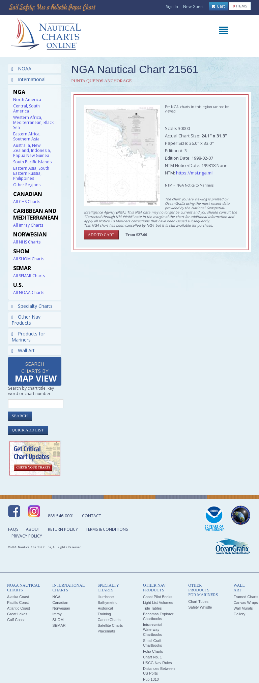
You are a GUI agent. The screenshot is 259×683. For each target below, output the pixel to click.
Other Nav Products (25, 320)
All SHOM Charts (28, 259)
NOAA (21, 68)
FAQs (13, 529)
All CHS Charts (26, 201)
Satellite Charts (110, 625)
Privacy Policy (26, 536)
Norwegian (61, 608)
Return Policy (63, 529)
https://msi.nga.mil (194, 173)
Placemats (106, 631)
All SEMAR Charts (29, 276)
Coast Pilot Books (157, 597)
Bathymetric (107, 602)
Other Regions (26, 185)
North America (27, 99)
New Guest (193, 6)
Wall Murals (243, 608)
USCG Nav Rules (157, 663)
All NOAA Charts (28, 292)
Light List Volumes (158, 602)
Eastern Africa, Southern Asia (26, 136)
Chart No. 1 (152, 657)
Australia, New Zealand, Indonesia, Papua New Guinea (32, 150)
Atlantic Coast (18, 608)
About (33, 529)
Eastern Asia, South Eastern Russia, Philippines (31, 173)
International (28, 79)
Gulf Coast (16, 620)
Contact (91, 516)
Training (104, 614)
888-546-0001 (61, 516)
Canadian (60, 602)
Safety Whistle (200, 607)
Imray (57, 614)
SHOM (57, 620)
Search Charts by (36, 372)
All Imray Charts (28, 225)
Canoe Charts (109, 620)
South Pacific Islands (32, 162)
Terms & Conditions (107, 529)
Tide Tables (152, 608)
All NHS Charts (26, 242)
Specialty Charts (32, 306)
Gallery (239, 614)
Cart (218, 6)
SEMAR (58, 625)
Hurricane (106, 597)
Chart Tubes (198, 601)
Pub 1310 (151, 679)
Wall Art (23, 350)
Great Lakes (17, 614)
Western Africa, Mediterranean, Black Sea (33, 122)
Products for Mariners (28, 336)
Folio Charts (153, 651)
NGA (56, 597)
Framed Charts (245, 597)
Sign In (172, 6)
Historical (105, 608)
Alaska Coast (18, 597)
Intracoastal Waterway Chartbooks (152, 630)
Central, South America (26, 108)
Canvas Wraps (245, 602)
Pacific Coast (18, 602)
